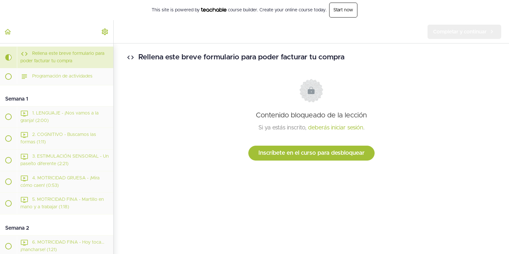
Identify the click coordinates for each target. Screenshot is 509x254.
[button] (8, 31)
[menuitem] (105, 31)
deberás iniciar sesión (335, 128)
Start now (343, 10)
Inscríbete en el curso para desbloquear (311, 153)
